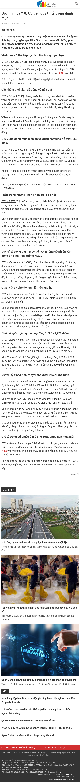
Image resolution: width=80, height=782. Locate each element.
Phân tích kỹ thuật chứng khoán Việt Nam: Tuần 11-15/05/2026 (36, 727)
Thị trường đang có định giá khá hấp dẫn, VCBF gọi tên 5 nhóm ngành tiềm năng (36, 711)
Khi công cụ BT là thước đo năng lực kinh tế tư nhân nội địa (34, 542)
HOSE (60, 73)
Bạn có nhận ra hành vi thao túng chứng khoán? (27, 735)
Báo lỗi (5, 23)
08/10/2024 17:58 (18, 23)
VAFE (66, 748)
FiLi (46, 753)
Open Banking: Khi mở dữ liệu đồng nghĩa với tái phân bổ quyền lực (38, 679)
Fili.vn (34, 760)
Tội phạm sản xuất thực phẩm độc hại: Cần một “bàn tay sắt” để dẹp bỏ (39, 609)
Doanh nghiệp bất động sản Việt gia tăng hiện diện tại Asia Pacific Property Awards (38, 700)
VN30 (4, 450)
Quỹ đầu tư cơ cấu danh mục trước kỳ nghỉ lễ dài (28, 720)
